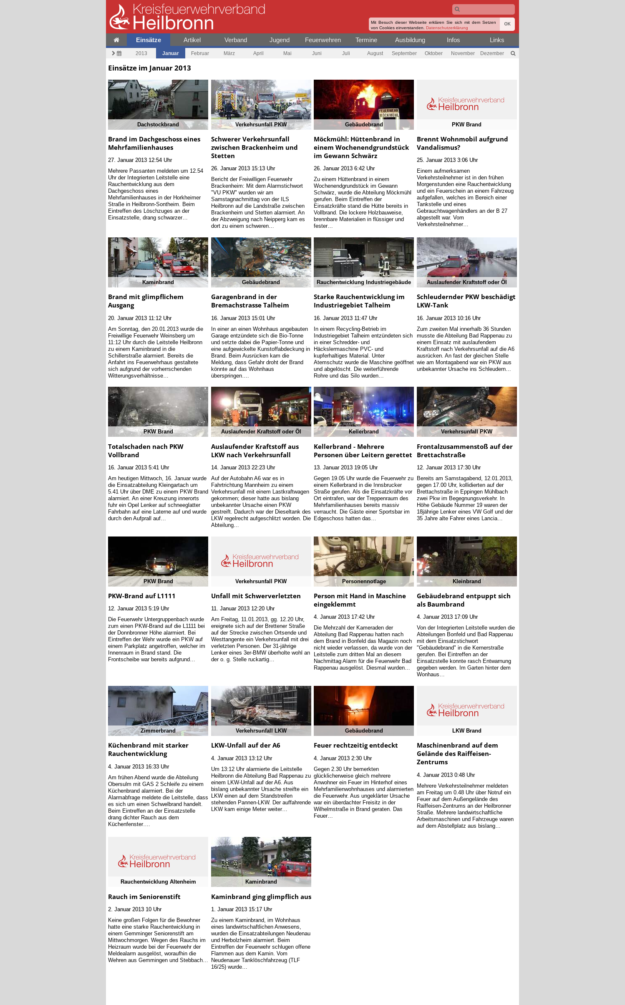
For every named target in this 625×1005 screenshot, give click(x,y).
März (229, 53)
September (404, 53)
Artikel (192, 39)
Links (497, 39)
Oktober (434, 53)
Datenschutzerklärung (447, 27)
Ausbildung (410, 39)
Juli (346, 53)
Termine (366, 39)
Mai (287, 53)
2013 (141, 53)
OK (507, 24)
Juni (317, 53)
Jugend (280, 39)
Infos (453, 39)
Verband (235, 39)
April (258, 53)
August (375, 53)
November (463, 53)
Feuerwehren (323, 39)
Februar (200, 53)
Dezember (492, 53)
